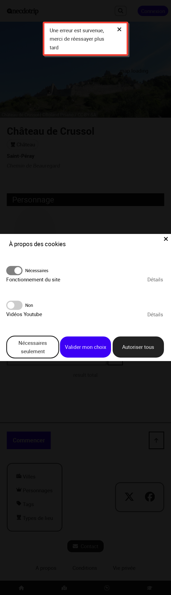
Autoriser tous (138, 347)
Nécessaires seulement (32, 347)
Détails (155, 279)
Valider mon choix (85, 347)
